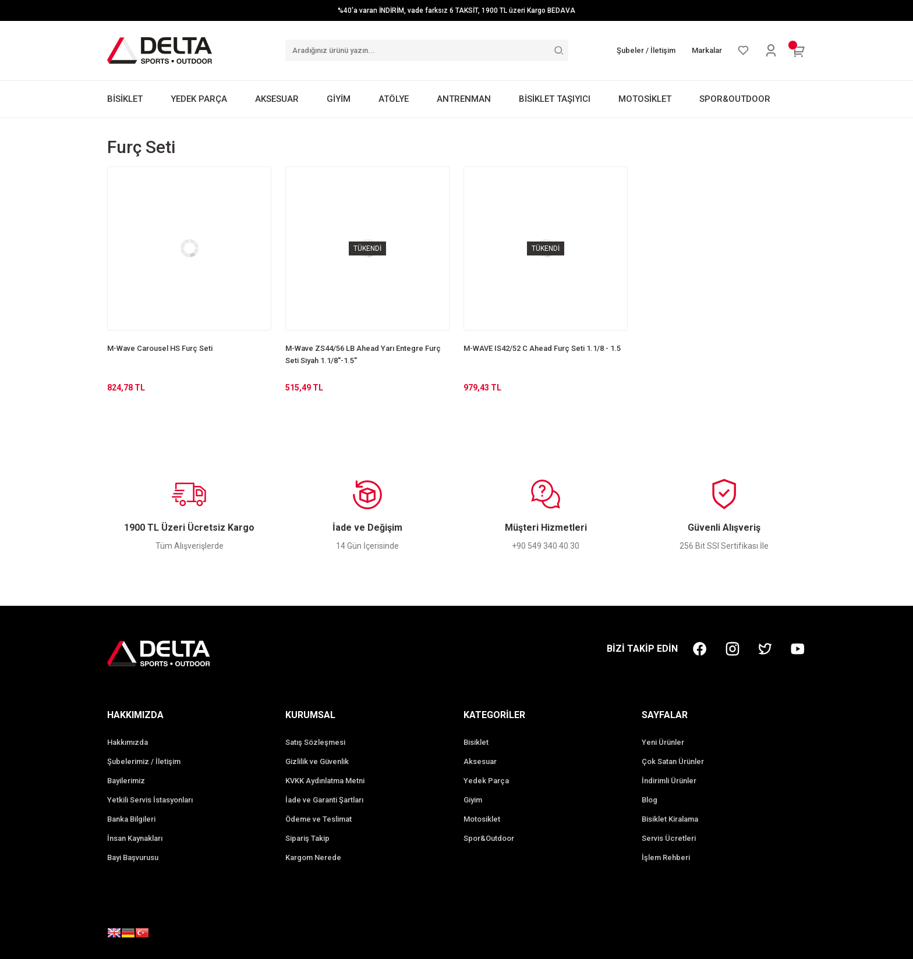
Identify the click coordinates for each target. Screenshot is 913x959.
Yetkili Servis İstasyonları (150, 799)
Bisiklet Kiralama (670, 819)
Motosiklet (481, 819)
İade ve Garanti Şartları (324, 799)
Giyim (472, 799)
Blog (649, 799)
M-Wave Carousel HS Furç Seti (160, 348)
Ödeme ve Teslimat (318, 819)
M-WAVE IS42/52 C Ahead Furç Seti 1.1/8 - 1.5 (542, 348)
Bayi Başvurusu (132, 857)
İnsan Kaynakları (134, 838)
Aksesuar (480, 761)
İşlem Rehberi (666, 857)
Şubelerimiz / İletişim (144, 761)
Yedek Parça (486, 780)
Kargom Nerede (313, 857)
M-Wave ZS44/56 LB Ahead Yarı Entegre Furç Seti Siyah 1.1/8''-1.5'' (363, 354)
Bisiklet (476, 742)
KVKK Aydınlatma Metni (325, 780)
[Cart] (799, 51)
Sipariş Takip (307, 838)
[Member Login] (771, 51)
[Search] (426, 50)
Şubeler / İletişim (646, 50)
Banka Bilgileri (131, 819)
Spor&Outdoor (488, 838)
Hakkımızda (127, 742)
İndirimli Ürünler (669, 780)
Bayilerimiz (126, 780)
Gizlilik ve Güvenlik (317, 761)
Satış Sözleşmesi (315, 742)
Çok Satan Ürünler (673, 761)
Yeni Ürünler (663, 742)
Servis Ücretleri (669, 838)
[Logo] (159, 50)
